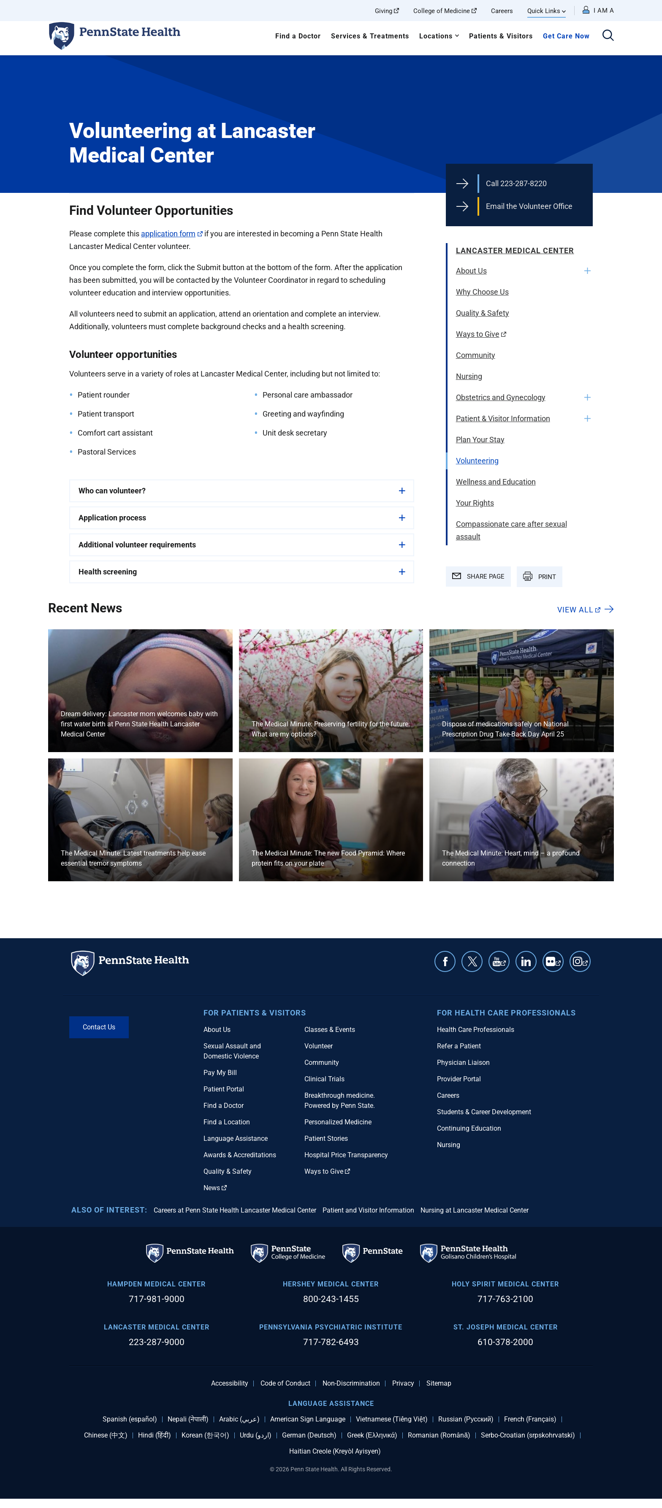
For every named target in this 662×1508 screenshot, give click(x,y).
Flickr (558, 965)
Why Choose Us (482, 291)
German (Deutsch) (309, 1435)
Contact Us (99, 1027)
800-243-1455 (331, 1299)
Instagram (585, 965)
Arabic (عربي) (239, 1419)
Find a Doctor (298, 36)
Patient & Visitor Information (503, 418)
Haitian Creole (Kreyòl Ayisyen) (335, 1451)
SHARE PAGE (478, 576)
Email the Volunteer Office (529, 206)
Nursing (469, 376)
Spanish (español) (130, 1419)
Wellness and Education (496, 481)
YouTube (503, 965)
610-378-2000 (505, 1342)
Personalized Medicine (338, 1122)
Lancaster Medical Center (515, 250)
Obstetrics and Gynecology (500, 397)
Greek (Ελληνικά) (372, 1435)
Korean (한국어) (205, 1435)
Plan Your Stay (480, 439)
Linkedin (526, 961)
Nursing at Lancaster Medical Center (475, 1210)
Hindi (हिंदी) (154, 1435)
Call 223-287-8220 (516, 183)
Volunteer (318, 1046)
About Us (471, 270)
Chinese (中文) (106, 1435)
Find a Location (226, 1122)
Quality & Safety (482, 313)
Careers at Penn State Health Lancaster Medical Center (235, 1210)
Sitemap (438, 1383)
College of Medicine (445, 11)
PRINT (539, 576)
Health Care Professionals (475, 1030)
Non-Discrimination (351, 1383)
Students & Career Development (484, 1112)
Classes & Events (329, 1030)
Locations (436, 36)
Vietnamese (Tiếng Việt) (392, 1419)
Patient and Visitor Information (368, 1210)
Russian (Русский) (466, 1419)
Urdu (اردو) (255, 1435)
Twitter (472, 961)
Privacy (403, 1383)
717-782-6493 (331, 1342)
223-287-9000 (156, 1342)
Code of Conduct (285, 1383)
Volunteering (477, 460)
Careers (502, 11)
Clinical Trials (324, 1079)
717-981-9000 (156, 1299)
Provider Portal (459, 1079)
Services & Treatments (370, 36)
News (215, 1188)
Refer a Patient (459, 1046)
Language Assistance (235, 1138)
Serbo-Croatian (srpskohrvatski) (528, 1435)
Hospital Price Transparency (346, 1155)
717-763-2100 (505, 1299)
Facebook (445, 961)
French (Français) (530, 1419)
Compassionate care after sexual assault (511, 530)
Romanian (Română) (439, 1435)
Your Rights (475, 502)
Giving (387, 11)
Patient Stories (326, 1138)
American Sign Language (307, 1419)
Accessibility (229, 1383)
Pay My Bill (220, 1073)
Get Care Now (566, 36)
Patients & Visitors (501, 36)
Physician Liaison (463, 1063)
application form (172, 233)
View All (579, 609)
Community (475, 355)
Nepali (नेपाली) (188, 1419)
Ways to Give (481, 334)
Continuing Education (469, 1128)
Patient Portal (223, 1089)
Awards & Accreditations (239, 1155)
